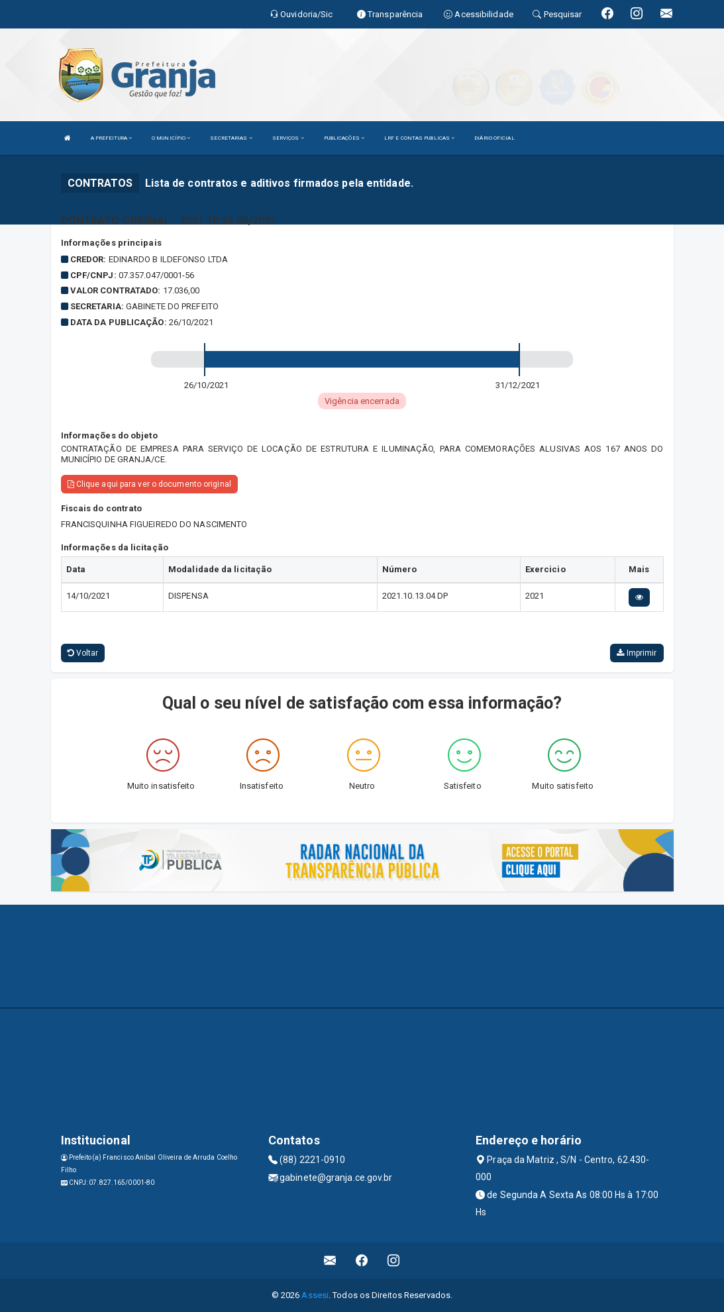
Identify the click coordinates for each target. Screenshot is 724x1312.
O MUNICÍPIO (171, 138)
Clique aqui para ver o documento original (149, 484)
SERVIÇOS (288, 138)
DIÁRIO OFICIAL (494, 138)
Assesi (315, 1295)
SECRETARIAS (231, 138)
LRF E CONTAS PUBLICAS (419, 138)
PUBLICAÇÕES (344, 138)
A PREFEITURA (111, 138)
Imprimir (636, 653)
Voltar (83, 653)
